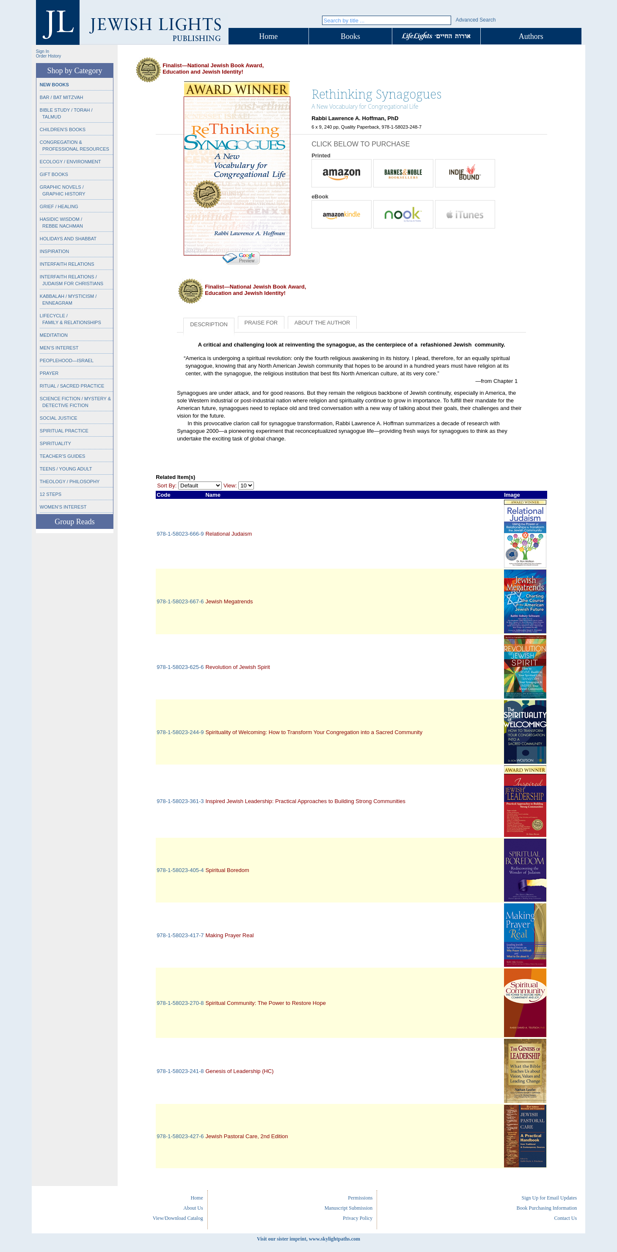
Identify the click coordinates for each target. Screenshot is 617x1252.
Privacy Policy (357, 1218)
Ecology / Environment (70, 161)
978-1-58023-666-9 (180, 534)
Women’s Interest (63, 506)
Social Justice (58, 418)
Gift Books (54, 174)
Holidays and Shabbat (68, 238)
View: (230, 485)
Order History (48, 56)
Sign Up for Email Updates (549, 1198)
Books (350, 36)
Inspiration (54, 251)
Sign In (42, 51)
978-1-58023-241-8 (180, 1071)
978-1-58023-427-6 (180, 1136)
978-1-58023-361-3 (180, 801)
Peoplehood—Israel (67, 360)
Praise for (261, 322)
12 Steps (50, 494)
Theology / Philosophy (70, 481)
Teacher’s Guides (62, 456)
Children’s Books (62, 129)
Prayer (49, 373)
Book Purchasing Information (546, 1208)
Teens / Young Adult (66, 468)
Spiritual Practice (64, 430)
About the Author (322, 322)
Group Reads (74, 521)
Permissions (360, 1198)
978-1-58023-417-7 (180, 935)
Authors (531, 36)
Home (268, 36)
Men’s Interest (59, 347)
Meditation (54, 335)
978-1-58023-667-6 (180, 601)
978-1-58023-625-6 (180, 667)
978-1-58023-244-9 (180, 732)
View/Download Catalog (178, 1218)
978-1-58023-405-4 (180, 870)
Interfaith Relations (67, 264)
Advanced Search (476, 20)
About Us (193, 1208)
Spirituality (55, 443)
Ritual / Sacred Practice (72, 385)
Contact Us (565, 1218)
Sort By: (166, 485)
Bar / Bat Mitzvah (61, 97)
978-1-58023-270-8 (180, 1003)
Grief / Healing (59, 206)
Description (209, 324)
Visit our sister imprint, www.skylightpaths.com (308, 1239)
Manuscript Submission (349, 1208)
